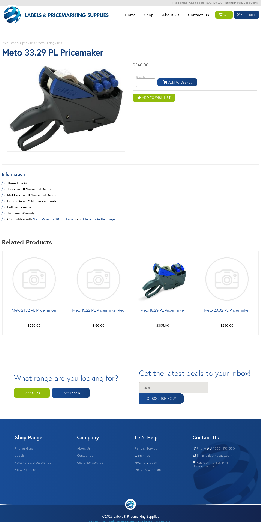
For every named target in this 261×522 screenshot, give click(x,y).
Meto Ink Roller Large (99, 219)
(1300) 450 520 (213, 2)
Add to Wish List (154, 98)
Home (129, 14)
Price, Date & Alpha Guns (18, 43)
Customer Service (90, 452)
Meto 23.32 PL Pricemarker (227, 310)
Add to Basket (177, 82)
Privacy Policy (163, 512)
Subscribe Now (228, 388)
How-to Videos (146, 452)
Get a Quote (251, 2)
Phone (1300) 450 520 (214, 438)
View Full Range (27, 460)
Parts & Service (146, 438)
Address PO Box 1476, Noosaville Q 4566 (211, 454)
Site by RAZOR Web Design (106, 512)
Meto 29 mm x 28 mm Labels (54, 219)
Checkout (246, 15)
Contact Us (198, 14)
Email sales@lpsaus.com (212, 445)
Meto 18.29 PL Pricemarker (163, 310)
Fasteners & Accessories (33, 452)
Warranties (142, 445)
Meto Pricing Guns (50, 43)
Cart (223, 15)
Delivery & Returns (148, 460)
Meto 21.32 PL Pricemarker (34, 310)
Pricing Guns (24, 438)
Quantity (140, 76)
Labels (20, 445)
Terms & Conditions (139, 512)
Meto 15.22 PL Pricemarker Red (98, 310)
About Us (170, 14)
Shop (148, 14)
